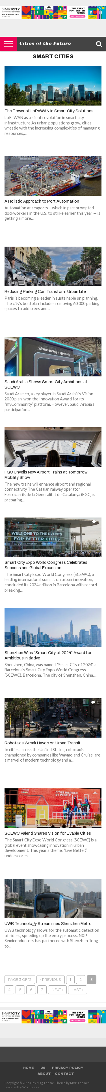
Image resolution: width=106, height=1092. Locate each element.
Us (43, 1067)
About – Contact (56, 1073)
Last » (77, 990)
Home (28, 1067)
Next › (57, 990)
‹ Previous (50, 979)
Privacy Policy (67, 1067)
